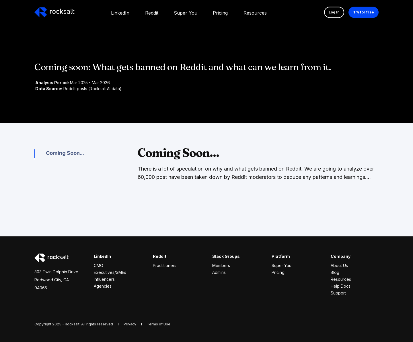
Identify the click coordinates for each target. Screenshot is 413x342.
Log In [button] (334, 12)
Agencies (103, 286)
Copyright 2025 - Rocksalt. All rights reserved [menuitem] (73, 324)
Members (221, 265)
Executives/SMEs (110, 272)
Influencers (104, 279)
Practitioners (164, 265)
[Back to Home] (54, 12)
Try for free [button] (363, 12)
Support (338, 292)
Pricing (278, 272)
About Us (339, 265)
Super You (281, 265)
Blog (335, 272)
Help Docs (340, 286)
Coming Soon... (65, 153)
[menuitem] (120, 12)
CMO (98, 265)
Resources (341, 279)
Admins (219, 272)
